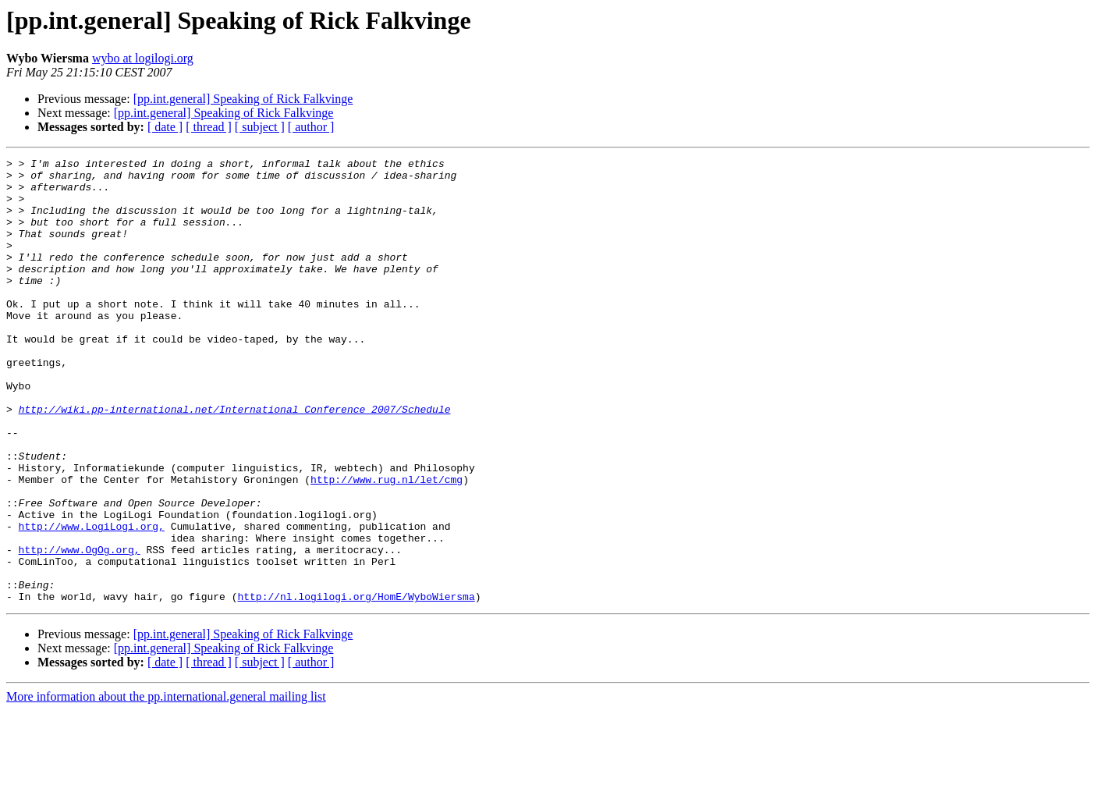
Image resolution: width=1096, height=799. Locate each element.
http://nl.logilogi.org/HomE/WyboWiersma (355, 685)
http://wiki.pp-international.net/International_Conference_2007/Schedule (235, 460)
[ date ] (165, 126)
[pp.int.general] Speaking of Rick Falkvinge (243, 98)
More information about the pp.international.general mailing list (166, 785)
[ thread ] (209, 126)
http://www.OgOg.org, (79, 629)
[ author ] (311, 126)
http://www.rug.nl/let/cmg (386, 545)
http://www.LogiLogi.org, (92, 601)
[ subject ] (260, 126)
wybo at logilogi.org (142, 58)
